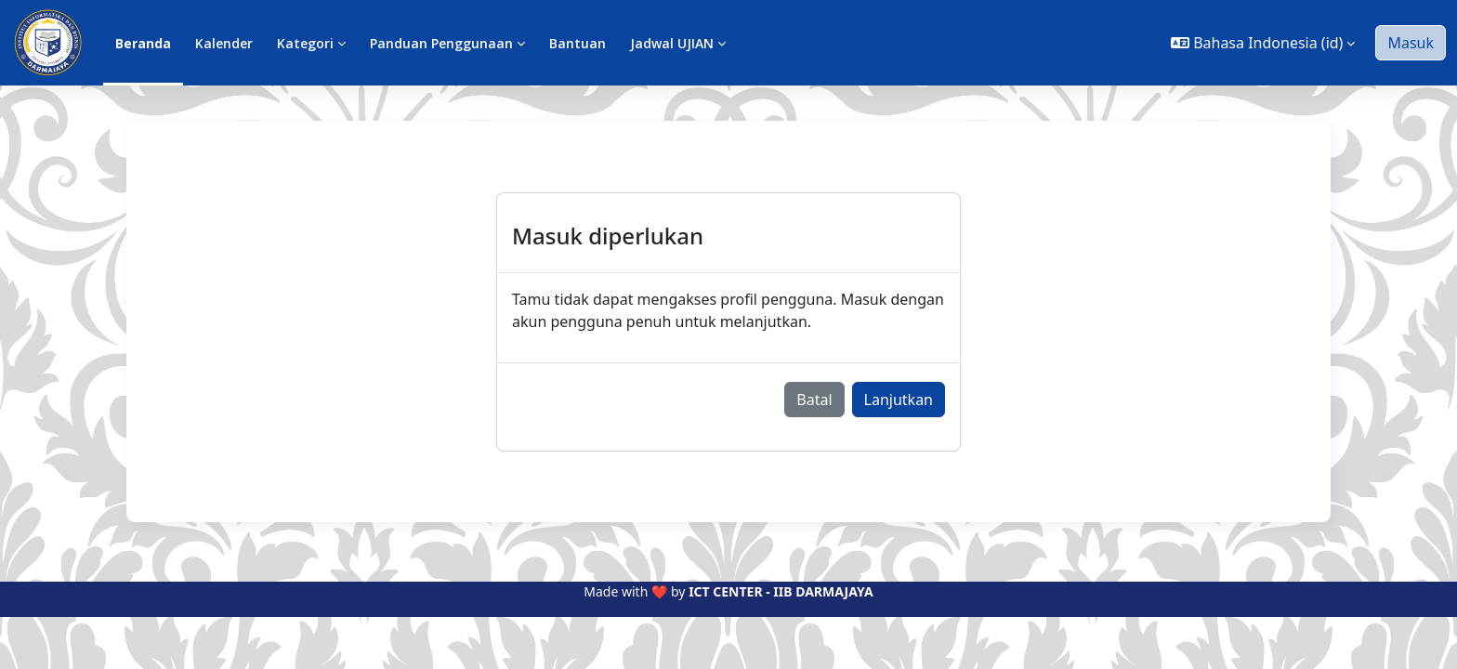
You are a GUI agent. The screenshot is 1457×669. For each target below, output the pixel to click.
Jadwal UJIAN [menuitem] (672, 43)
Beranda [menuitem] (143, 43)
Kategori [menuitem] (305, 43)
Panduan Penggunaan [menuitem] (441, 43)
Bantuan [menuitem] (577, 43)
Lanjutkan (898, 399)
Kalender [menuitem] (224, 43)
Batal (814, 399)
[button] (1263, 42)
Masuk (1410, 43)
